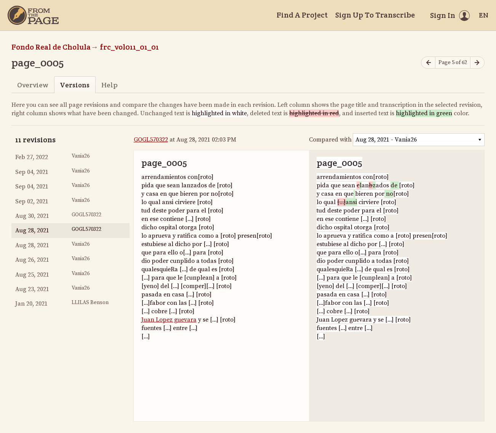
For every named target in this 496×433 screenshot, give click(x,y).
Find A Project (302, 15)
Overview (32, 84)
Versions (75, 84)
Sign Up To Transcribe (375, 15)
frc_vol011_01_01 (129, 47)
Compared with (330, 140)
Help (109, 84)
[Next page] (477, 62)
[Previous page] (428, 62)
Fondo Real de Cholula (51, 47)
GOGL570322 (151, 139)
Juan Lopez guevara (169, 320)
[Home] (33, 15)
